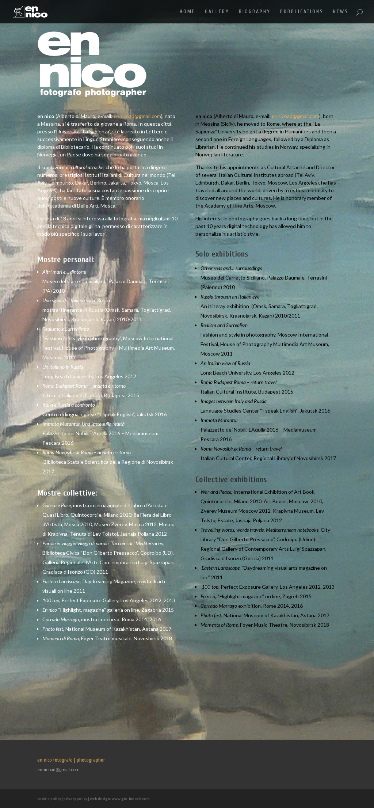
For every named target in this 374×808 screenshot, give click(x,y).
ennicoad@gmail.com (137, 116)
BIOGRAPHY (255, 12)
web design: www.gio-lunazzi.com (120, 798)
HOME (187, 12)
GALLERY (217, 12)
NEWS (340, 12)
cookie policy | (50, 798)
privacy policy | (77, 798)
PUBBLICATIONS (302, 12)
